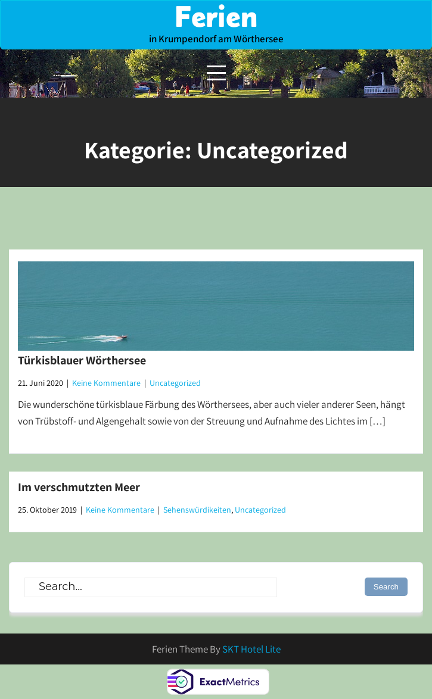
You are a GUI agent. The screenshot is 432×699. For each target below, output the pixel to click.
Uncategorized (175, 382)
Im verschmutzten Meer (79, 487)
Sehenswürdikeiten (197, 509)
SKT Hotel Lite (251, 649)
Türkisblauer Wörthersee (82, 360)
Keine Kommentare (106, 382)
